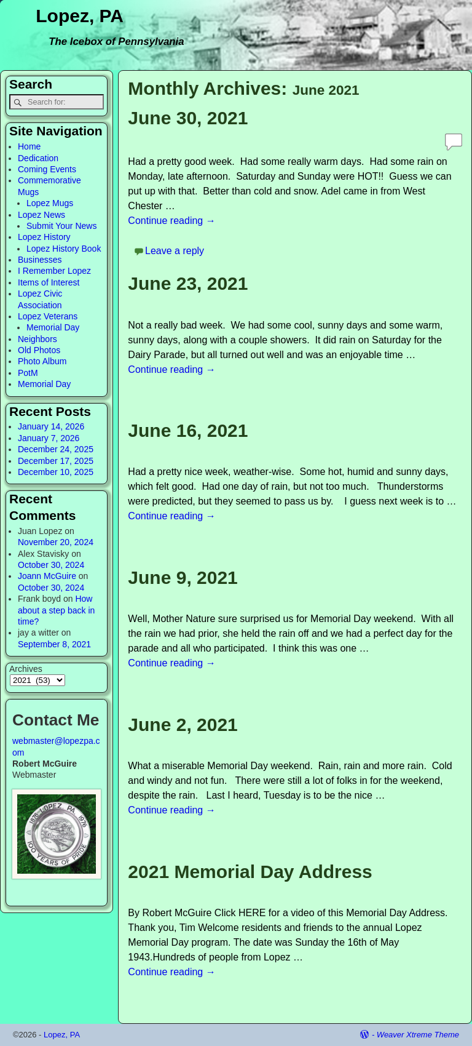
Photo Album (42, 361)
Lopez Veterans (47, 316)
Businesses (40, 260)
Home (29, 146)
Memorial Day (52, 327)
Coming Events (47, 169)
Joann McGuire (47, 576)
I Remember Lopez (54, 271)
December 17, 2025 (55, 461)
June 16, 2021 (188, 430)
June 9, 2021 (182, 577)
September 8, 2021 (54, 644)
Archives (25, 669)
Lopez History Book (63, 249)
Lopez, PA (80, 16)
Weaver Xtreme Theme (418, 1034)
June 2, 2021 (182, 724)
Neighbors (37, 339)
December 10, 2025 (55, 472)
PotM (28, 373)
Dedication (38, 158)
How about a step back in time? (56, 610)
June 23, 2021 (188, 283)
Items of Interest (48, 282)
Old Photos (39, 350)
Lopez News (41, 215)
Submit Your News (61, 226)
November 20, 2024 (55, 542)
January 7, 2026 (48, 438)
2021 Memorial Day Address (250, 871)
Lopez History (44, 237)
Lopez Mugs (49, 203)
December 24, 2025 (55, 449)
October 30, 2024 (51, 565)
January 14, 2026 (51, 426)
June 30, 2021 (188, 118)
